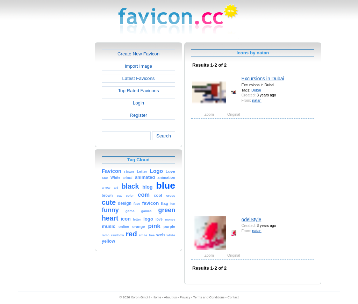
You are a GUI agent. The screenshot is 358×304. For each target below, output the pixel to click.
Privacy (185, 297)
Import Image (138, 66)
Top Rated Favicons (138, 90)
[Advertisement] (65, 147)
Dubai (256, 90)
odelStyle (252, 219)
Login (138, 103)
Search (163, 136)
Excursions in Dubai (263, 78)
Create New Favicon (138, 53)
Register (138, 115)
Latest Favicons (138, 78)
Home (157, 297)
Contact (233, 297)
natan (257, 100)
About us (170, 297)
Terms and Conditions (208, 297)
